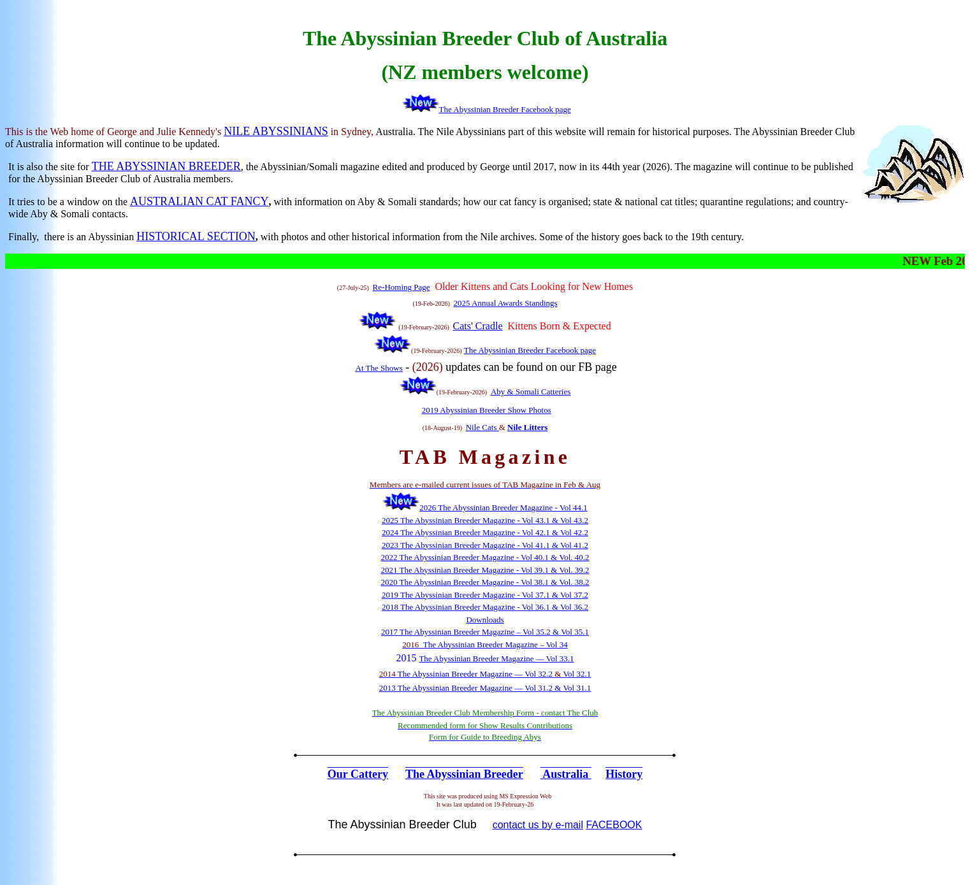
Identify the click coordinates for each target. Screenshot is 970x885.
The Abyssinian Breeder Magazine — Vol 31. (473, 688)
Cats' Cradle (478, 325)
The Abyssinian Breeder (464, 774)
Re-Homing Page (401, 287)
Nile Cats (482, 427)
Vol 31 (573, 688)
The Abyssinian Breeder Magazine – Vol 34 (495, 644)
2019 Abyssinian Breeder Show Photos (486, 410)
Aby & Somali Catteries (530, 391)
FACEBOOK (614, 824)
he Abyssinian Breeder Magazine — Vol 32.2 (478, 674)
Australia (565, 774)
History (623, 774)
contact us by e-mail (538, 824)
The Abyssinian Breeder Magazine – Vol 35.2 (475, 632)
